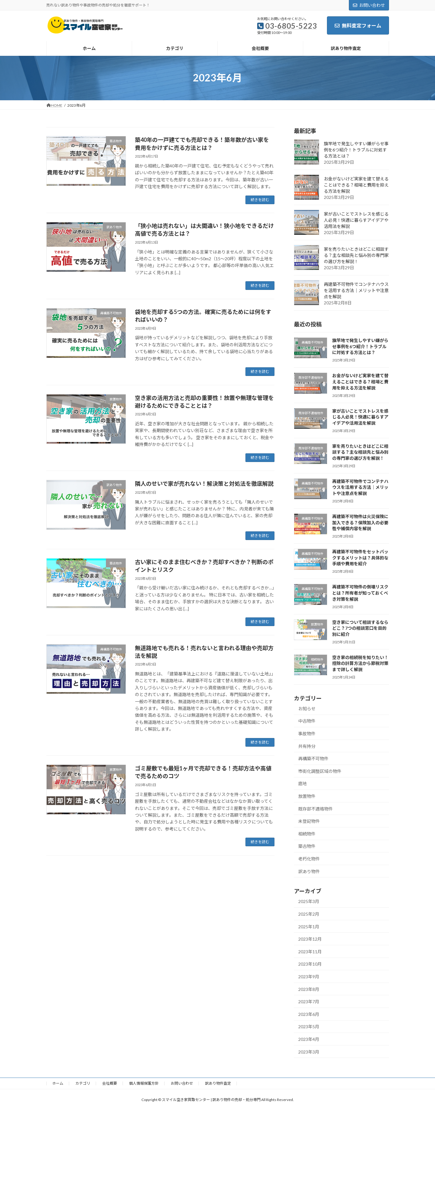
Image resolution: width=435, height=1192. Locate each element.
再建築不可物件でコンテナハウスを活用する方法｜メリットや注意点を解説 (356, 290)
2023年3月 (308, 1051)
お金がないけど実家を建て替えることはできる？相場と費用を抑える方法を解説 (356, 185)
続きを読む (260, 199)
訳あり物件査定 (218, 1083)
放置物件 (307, 796)
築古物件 (307, 846)
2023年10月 (310, 964)
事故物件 (307, 733)
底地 (302, 783)
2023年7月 (308, 1001)
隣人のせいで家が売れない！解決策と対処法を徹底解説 (204, 483)
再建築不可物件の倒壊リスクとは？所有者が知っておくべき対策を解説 (360, 592)
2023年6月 (308, 1014)
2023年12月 (310, 939)
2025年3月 (308, 901)
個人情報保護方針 (144, 1083)
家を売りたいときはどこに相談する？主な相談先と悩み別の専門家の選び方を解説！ (356, 255)
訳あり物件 (309, 871)
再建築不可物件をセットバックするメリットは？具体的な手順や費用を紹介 (360, 557)
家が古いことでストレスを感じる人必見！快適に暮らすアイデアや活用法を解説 (356, 220)
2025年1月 (308, 926)
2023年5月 (308, 1026)
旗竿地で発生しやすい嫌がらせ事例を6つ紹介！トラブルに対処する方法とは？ (356, 150)
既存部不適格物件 (315, 808)
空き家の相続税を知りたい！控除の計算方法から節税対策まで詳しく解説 (360, 663)
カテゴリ (82, 1083)
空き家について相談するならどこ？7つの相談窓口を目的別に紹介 (360, 628)
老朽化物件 (309, 858)
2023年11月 (310, 951)
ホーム (57, 1083)
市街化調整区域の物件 (319, 770)
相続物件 (307, 833)
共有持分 (307, 746)
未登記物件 (309, 821)
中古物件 (307, 721)
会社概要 (109, 1083)
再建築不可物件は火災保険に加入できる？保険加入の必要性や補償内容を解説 (360, 522)
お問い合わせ (369, 5)
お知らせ (307, 708)
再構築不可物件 (313, 758)
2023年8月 (308, 989)
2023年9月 (308, 976)
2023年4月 (308, 1038)
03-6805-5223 (291, 25)
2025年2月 (308, 914)
